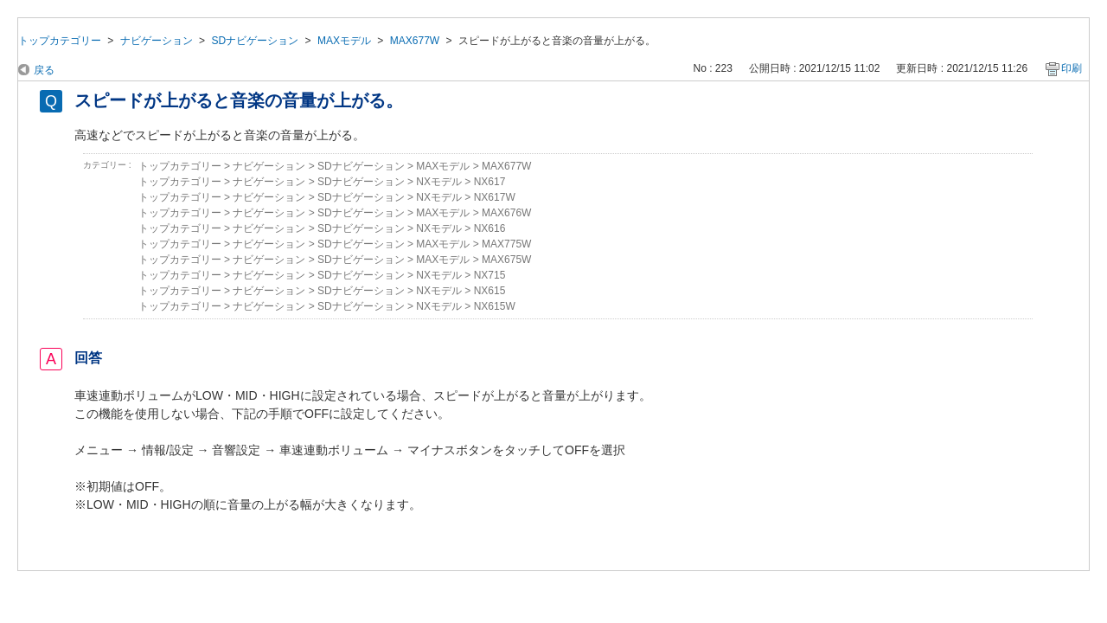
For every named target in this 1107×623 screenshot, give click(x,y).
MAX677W (415, 41)
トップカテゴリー (59, 41)
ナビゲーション (156, 41)
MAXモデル (344, 41)
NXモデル (439, 182)
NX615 (490, 291)
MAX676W (506, 213)
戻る (44, 70)
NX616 (490, 228)
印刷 (1071, 68)
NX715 (490, 275)
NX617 (490, 182)
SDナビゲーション (254, 41)
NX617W (494, 197)
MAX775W (506, 244)
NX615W (494, 306)
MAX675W (506, 260)
